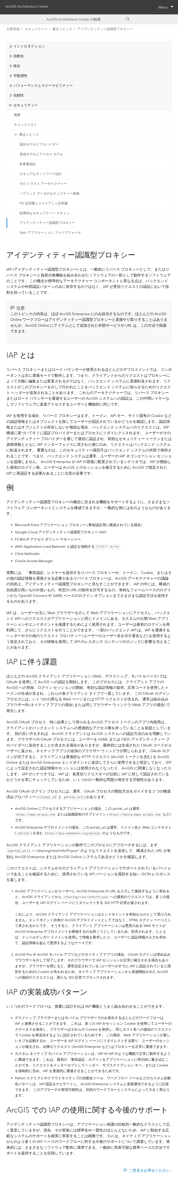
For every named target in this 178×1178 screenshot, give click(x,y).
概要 (17, 115)
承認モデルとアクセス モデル (41, 154)
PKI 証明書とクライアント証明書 (43, 203)
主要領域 (12, 29)
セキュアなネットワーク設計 (40, 174)
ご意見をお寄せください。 (151, 1169)
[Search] (128, 19)
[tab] (89, 46)
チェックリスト (25, 125)
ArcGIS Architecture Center (27, 7)
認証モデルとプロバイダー (39, 144)
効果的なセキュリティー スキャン (44, 213)
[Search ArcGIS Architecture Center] (84, 19)
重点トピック (29, 134)
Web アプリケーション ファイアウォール (50, 233)
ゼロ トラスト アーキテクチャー (43, 184)
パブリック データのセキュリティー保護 (49, 193)
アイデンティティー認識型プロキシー (105, 29)
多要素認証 (27, 164)
